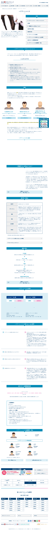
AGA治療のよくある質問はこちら (41, 473)
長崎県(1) (42, 510)
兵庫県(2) (27, 508)
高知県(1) (34, 512)
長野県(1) (19, 514)
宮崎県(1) (42, 508)
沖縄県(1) (42, 514)
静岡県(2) (19, 506)
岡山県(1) (34, 504)
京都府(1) (27, 506)
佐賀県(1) (42, 512)
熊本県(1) (42, 506)
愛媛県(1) (34, 510)
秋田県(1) (3, 512)
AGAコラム (19, 519)
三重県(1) (19, 510)
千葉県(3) (11, 510)
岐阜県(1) (19, 508)
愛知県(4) (19, 504)
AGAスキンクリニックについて (6, 519)
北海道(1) (3, 504)
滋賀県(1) (27, 510)
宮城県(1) (3, 506)
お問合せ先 (35, 519)
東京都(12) (11, 504)
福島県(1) (3, 508)
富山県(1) (19, 512)
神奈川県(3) (11, 506)
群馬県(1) (11, 514)
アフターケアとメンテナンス (12, 242)
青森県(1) (3, 510)
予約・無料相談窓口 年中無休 (43, 2)
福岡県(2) (42, 504)
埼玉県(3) (11, 508)
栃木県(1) (11, 512)
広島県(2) (34, 506)
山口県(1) (34, 508)
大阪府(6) (27, 504)
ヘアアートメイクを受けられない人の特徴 (15, 238)
